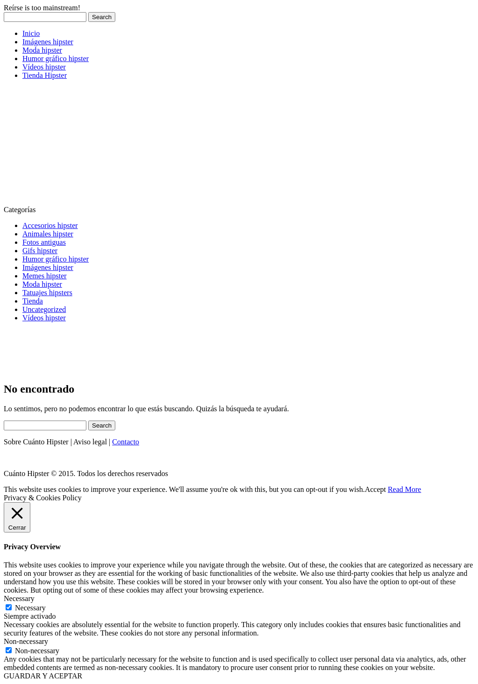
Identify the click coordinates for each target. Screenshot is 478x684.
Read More (405, 489)
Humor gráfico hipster (55, 58)
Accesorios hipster (50, 225)
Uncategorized (44, 309)
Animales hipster (47, 234)
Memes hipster (44, 276)
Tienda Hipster (44, 75)
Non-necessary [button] (26, 641)
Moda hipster (42, 50)
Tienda (32, 301)
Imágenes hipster (47, 42)
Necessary (30, 608)
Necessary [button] (19, 598)
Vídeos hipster (44, 67)
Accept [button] (375, 489)
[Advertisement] (74, 145)
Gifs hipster (39, 251)
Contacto (125, 442)
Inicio (31, 33)
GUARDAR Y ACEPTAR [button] (43, 676)
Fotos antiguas (44, 242)
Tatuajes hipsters (47, 293)
